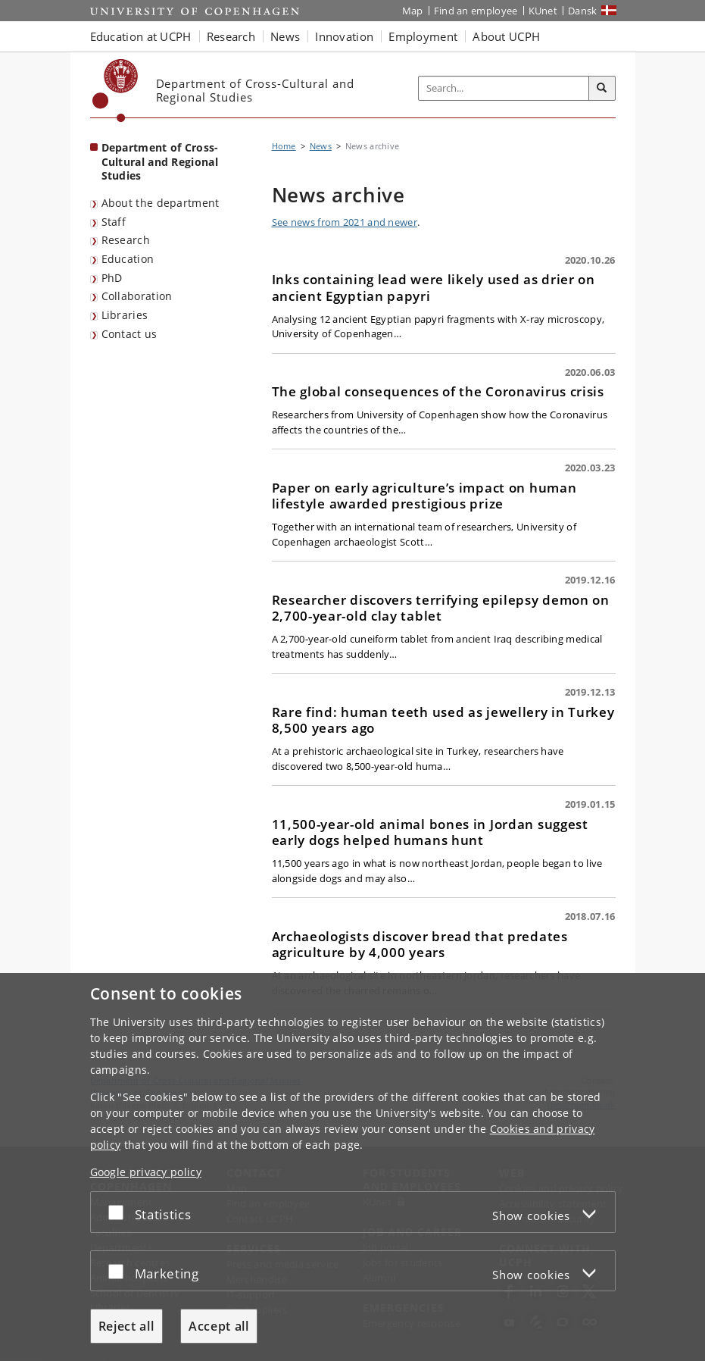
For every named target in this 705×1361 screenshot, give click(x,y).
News (321, 146)
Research (125, 240)
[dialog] (352, 1167)
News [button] (285, 36)
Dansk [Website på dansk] (582, 10)
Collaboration (137, 296)
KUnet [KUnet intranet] (543, 10)
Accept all (219, 1326)
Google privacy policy (145, 1172)
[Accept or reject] (119, 1212)
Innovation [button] (344, 36)
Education (127, 259)
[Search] (602, 89)
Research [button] (231, 36)
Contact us (129, 334)
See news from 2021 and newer (344, 222)
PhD (112, 278)
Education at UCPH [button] (141, 36)
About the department (160, 203)
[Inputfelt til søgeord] (504, 88)
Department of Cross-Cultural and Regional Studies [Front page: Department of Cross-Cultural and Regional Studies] (160, 161)
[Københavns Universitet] (115, 90)
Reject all (126, 1326)
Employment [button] (422, 36)
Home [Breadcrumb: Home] (284, 146)
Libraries (124, 315)
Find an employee (476, 10)
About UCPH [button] (506, 36)
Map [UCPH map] (412, 10)
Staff (113, 221)
